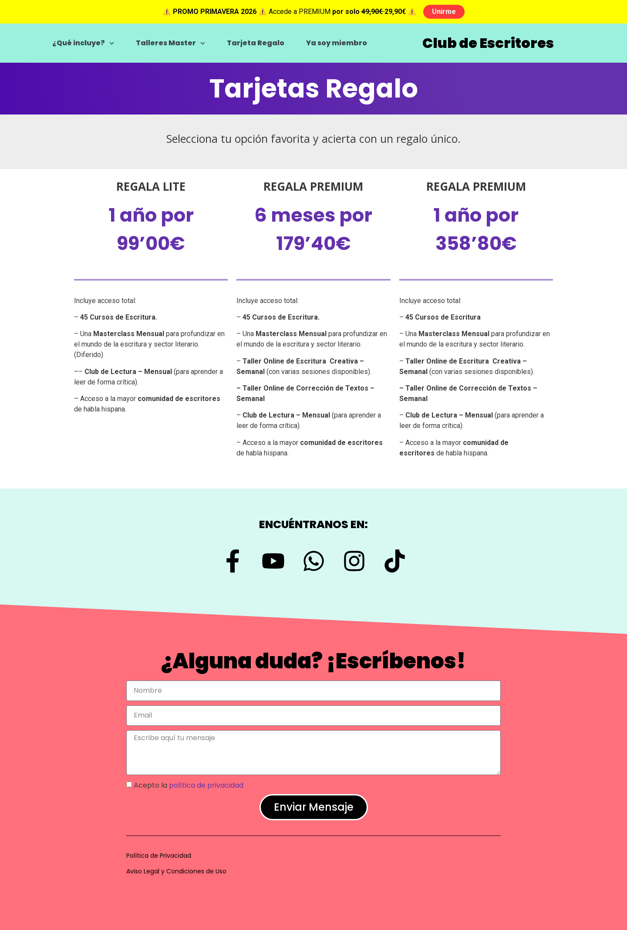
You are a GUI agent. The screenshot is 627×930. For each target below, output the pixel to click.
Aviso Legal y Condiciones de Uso (176, 871)
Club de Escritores (488, 43)
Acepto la (188, 785)
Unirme (444, 11)
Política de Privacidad (158, 855)
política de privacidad (206, 785)
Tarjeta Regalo (255, 43)
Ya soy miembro (336, 43)
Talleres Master (170, 43)
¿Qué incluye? (83, 43)
